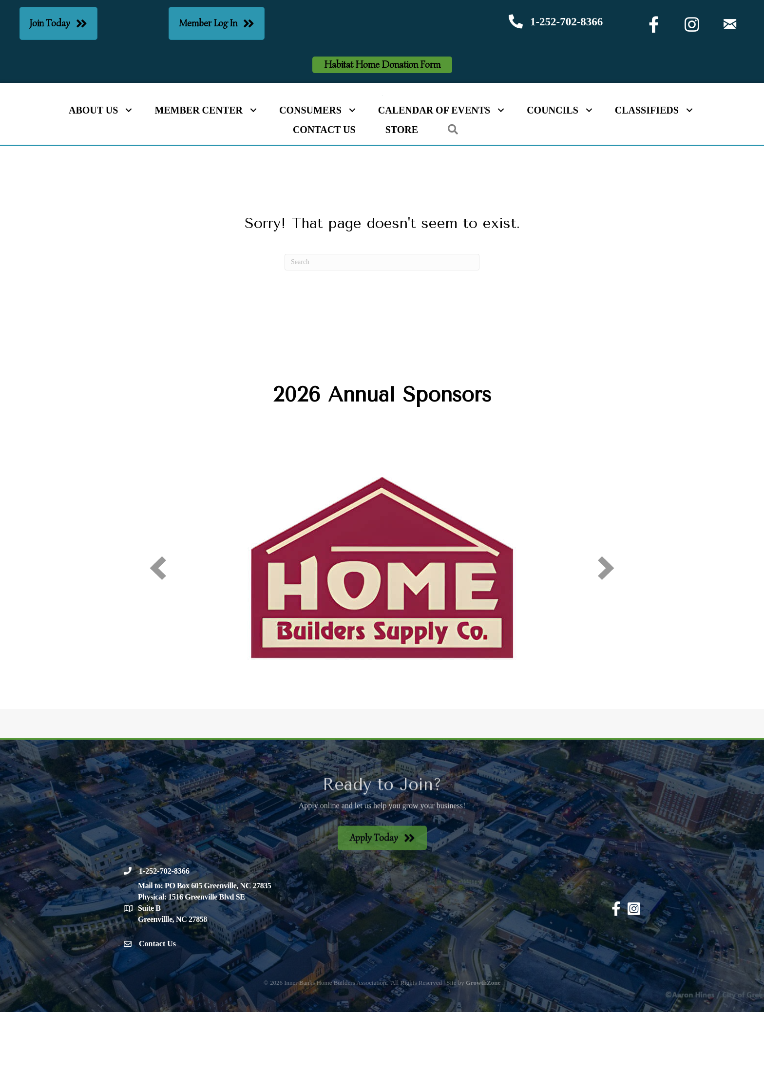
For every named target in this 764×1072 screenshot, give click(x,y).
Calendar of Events (434, 170)
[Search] (382, 322)
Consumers (310, 170)
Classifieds (647, 170)
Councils (552, 170)
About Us (93, 170)
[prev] (158, 627)
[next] (606, 627)
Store (401, 190)
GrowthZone (483, 1042)
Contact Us (324, 190)
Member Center (198, 170)
